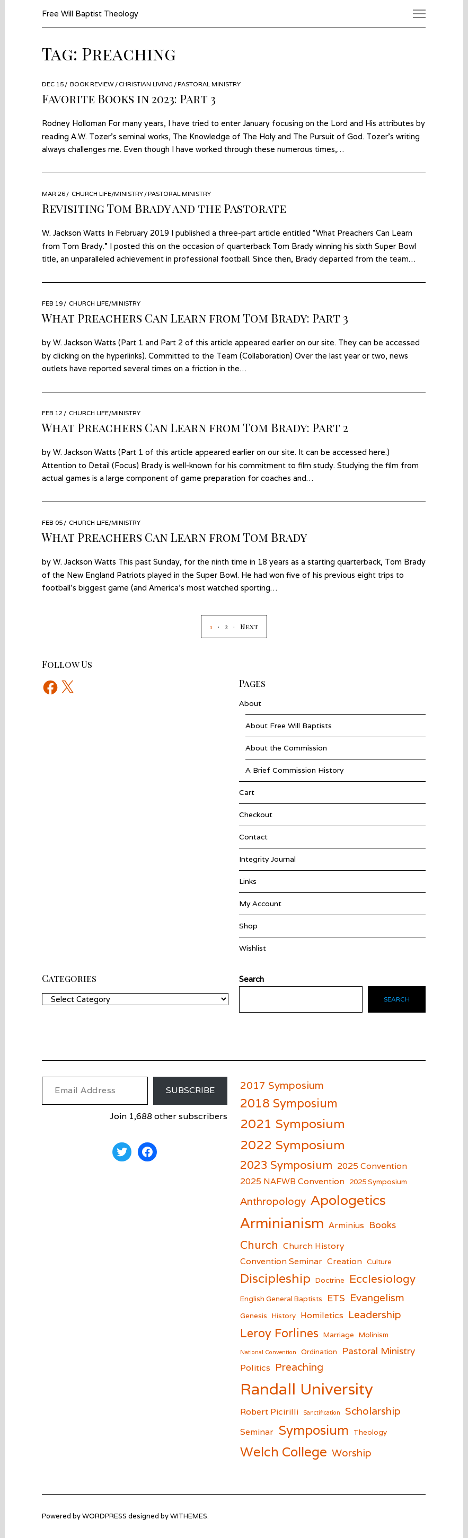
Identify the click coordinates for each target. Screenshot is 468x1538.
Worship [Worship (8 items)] (352, 1452)
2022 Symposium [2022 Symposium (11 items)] (292, 1145)
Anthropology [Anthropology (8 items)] (273, 1201)
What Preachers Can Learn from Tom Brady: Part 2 (195, 427)
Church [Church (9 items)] (259, 1245)
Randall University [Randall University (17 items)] (306, 1389)
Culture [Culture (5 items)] (379, 1261)
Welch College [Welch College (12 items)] (283, 1451)
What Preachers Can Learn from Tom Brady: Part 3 (195, 317)
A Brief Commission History (294, 770)
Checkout (255, 814)
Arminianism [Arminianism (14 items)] (282, 1223)
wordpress (104, 1516)
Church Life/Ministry (107, 194)
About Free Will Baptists (288, 725)
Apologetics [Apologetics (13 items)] (348, 1200)
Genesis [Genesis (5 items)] (253, 1315)
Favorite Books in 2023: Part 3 (129, 98)
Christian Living (146, 84)
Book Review (92, 84)
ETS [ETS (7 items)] (336, 1298)
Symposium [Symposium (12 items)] (313, 1429)
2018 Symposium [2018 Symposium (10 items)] (289, 1103)
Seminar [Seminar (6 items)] (256, 1431)
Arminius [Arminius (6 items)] (346, 1225)
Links (248, 881)
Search (397, 999)
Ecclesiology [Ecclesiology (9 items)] (382, 1279)
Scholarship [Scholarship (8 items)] (373, 1411)
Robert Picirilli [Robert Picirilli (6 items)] (269, 1411)
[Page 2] (220, 626)
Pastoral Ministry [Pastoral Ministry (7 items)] (378, 1351)
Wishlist (252, 948)
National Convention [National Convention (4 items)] (268, 1352)
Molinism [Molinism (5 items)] (373, 1334)
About (250, 703)
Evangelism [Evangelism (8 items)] (377, 1297)
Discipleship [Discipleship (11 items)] (275, 1278)
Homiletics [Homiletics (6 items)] (322, 1315)
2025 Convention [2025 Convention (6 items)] (372, 1165)
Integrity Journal (267, 859)
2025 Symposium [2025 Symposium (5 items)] (378, 1181)
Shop (248, 926)
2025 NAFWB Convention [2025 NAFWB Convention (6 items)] (292, 1181)
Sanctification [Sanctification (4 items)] (321, 1412)
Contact (253, 837)
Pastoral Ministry (209, 84)
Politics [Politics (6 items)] (255, 1367)
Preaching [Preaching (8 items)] (299, 1367)
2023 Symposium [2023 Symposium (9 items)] (286, 1165)
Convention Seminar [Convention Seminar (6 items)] (281, 1261)
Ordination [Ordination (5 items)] (319, 1351)
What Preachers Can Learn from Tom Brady (174, 537)
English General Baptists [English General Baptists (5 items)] (281, 1298)
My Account (260, 903)
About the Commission (286, 748)
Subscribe (190, 1090)
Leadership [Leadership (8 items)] (374, 1314)
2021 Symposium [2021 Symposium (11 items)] (292, 1123)
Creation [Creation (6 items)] (344, 1261)
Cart (246, 792)
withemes (188, 1516)
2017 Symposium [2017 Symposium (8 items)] (282, 1085)
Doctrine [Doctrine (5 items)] (330, 1280)
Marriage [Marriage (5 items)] (338, 1334)
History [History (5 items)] (284, 1315)
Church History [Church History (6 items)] (313, 1245)
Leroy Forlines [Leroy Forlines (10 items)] (279, 1333)
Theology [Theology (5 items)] (370, 1432)
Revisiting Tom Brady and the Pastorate (164, 208)
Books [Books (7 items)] (382, 1225)
